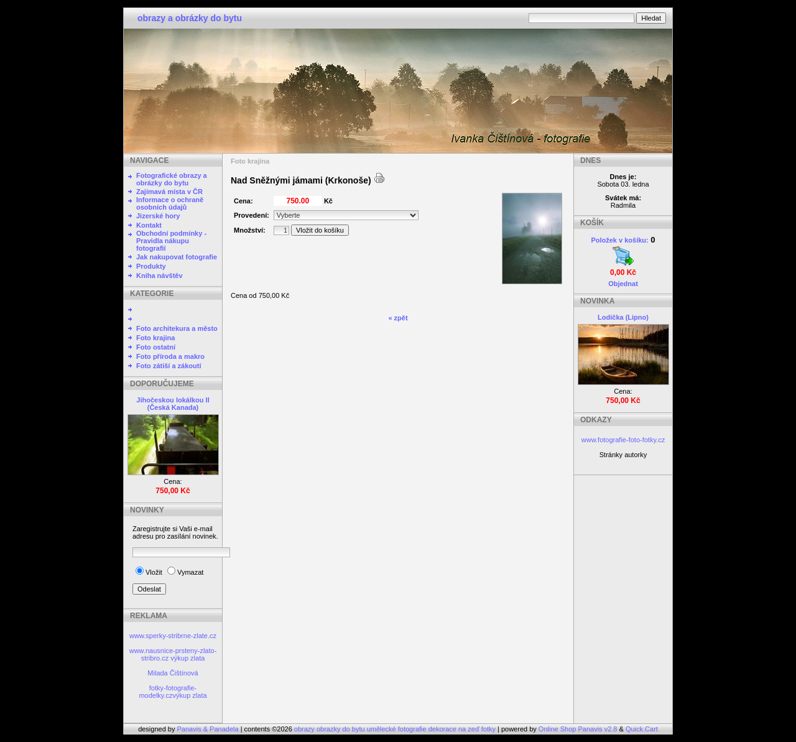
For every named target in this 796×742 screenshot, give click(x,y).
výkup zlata (187, 658)
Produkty (151, 266)
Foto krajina (155, 337)
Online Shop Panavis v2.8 (578, 729)
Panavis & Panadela (209, 729)
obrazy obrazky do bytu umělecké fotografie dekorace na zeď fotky (395, 729)
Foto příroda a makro (170, 356)
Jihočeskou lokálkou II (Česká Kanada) (172, 403)
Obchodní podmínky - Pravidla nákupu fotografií (171, 241)
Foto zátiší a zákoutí (168, 365)
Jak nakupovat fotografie (176, 257)
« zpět (397, 318)
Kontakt (149, 225)
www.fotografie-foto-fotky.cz (623, 439)
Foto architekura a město (177, 328)
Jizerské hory (158, 216)
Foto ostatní (155, 347)
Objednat (623, 283)
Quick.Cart (642, 729)
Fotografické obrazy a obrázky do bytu (171, 179)
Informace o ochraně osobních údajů (169, 203)
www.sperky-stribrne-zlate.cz (172, 635)
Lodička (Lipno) (623, 317)
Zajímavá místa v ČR (169, 191)
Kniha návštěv (159, 275)
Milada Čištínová (172, 673)
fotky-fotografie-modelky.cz (168, 691)
